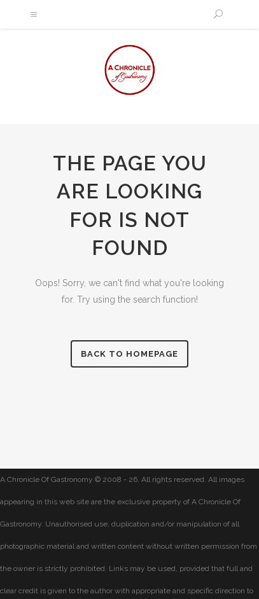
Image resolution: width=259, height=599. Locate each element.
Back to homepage (129, 354)
